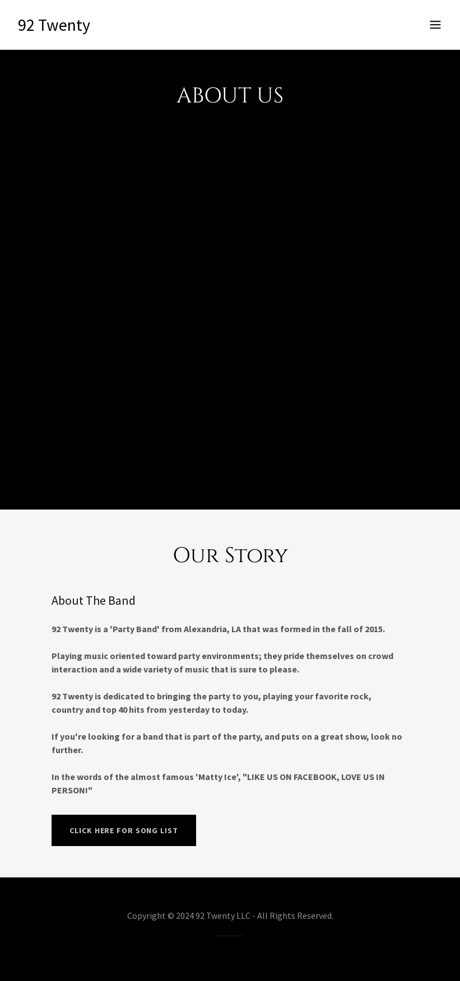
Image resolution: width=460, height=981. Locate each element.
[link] (54, 27)
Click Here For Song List (123, 830)
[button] (435, 24)
